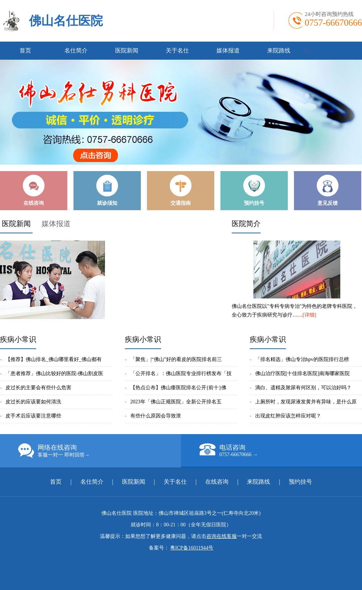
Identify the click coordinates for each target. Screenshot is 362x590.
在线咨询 (216, 482)
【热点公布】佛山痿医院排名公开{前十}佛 (178, 387)
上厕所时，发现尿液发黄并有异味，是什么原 (306, 401)
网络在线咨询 (99, 450)
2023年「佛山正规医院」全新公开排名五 (176, 401)
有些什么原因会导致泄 (155, 416)
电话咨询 (280, 450)
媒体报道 (228, 50)
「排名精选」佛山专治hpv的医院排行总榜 (302, 359)
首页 (25, 50)
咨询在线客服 (221, 536)
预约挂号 (300, 482)
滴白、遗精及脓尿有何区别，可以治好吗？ (303, 387)
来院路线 (278, 50)
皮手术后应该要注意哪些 (33, 416)
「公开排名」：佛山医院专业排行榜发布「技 (181, 373)
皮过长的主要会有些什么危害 (38, 387)
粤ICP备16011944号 (191, 548)
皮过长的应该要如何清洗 (33, 401)
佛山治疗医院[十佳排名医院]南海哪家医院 (302, 373)
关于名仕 (177, 50)
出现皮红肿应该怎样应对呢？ (288, 416)
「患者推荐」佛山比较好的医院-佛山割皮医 (54, 373)
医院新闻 (126, 50)
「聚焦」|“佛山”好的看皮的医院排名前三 (176, 359)
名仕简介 (76, 50)
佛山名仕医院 (66, 20)
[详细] (309, 315)
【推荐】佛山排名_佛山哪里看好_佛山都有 (53, 359)
